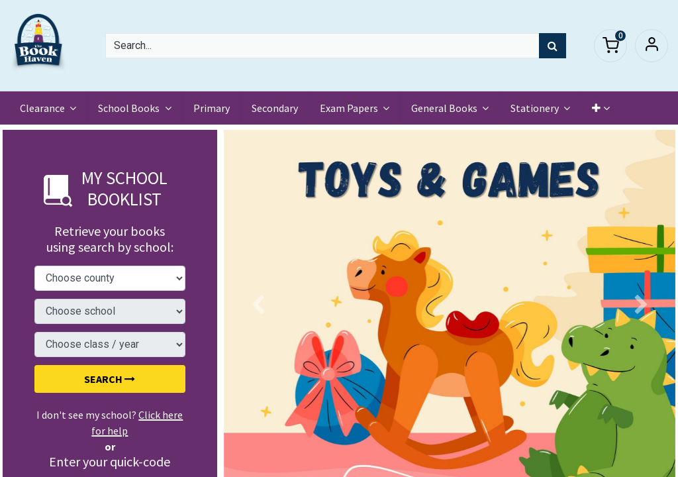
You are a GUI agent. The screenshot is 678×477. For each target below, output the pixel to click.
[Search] (552, 45)
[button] (600, 108)
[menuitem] (211, 108)
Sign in (651, 45)
